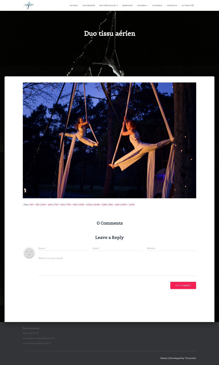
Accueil (74, 5)
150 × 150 (34, 204)
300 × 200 (46, 204)
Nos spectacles (108, 5)
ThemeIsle (190, 358)
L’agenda (157, 5)
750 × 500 (59, 204)
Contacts (172, 5)
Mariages (127, 5)
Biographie (89, 5)
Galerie (142, 5)
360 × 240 (114, 204)
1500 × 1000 (128, 204)
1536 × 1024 (85, 204)
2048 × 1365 (100, 204)
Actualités (188, 5)
